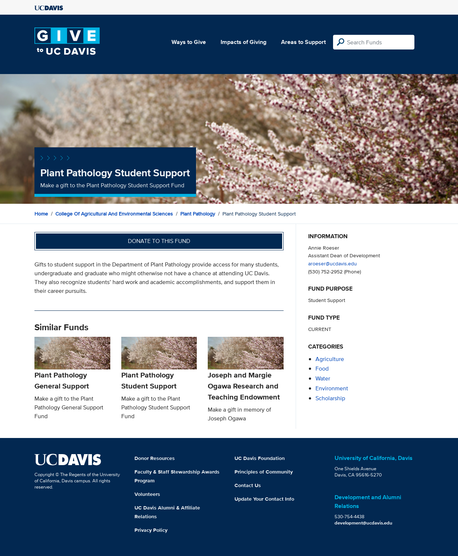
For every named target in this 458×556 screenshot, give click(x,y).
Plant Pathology (197, 213)
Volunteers (147, 494)
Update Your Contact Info (264, 498)
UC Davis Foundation (259, 458)
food (322, 368)
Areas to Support (303, 42)
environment (331, 388)
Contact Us (247, 485)
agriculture (329, 359)
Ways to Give (188, 42)
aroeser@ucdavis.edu (332, 263)
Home (41, 213)
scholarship (330, 398)
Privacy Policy (150, 530)
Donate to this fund (159, 241)
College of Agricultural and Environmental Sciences (114, 213)
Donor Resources (154, 458)
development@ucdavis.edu (363, 522)
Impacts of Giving (243, 42)
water (322, 378)
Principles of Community (263, 471)
